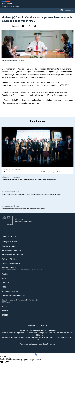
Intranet (4, 306)
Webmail (5, 311)
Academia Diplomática (10, 291)
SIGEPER (5, 315)
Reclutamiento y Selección (11, 250)
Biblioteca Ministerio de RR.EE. (13, 255)
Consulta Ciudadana (9, 246)
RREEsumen (6, 302)
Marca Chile (6, 283)
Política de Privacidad (9, 259)
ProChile (5, 274)
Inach (4, 278)
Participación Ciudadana (10, 242)
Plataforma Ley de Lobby (11, 263)
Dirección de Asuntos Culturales (13, 295)
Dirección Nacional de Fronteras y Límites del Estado (20, 300)
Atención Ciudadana (9, 267)
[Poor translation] (7, 362)
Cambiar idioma (66, 10)
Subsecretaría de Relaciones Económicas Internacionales (22, 270)
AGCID (4, 287)
